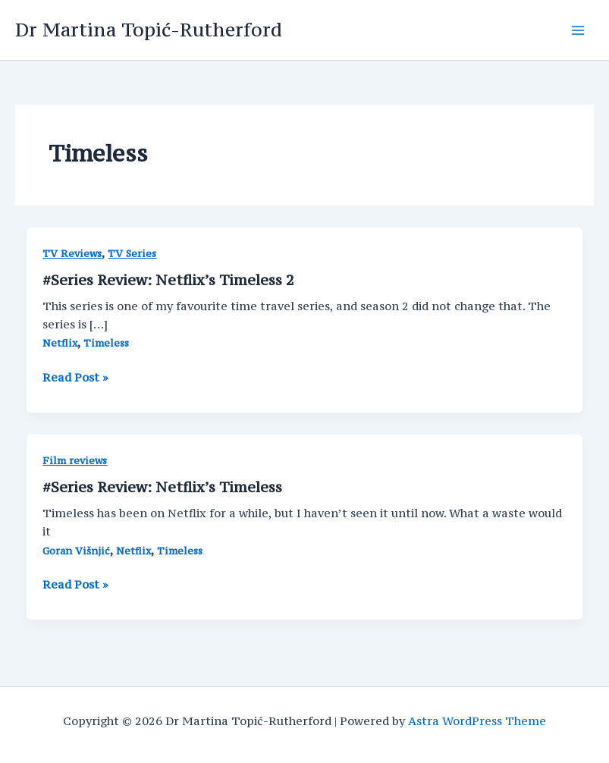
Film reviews (74, 460)
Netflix (59, 343)
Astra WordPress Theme (477, 721)
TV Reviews (72, 253)
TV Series (132, 253)
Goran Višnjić (76, 551)
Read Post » (75, 378)
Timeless (106, 343)
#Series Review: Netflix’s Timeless (162, 487)
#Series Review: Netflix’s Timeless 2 (168, 280)
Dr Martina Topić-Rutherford (148, 29)
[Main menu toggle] (578, 30)
